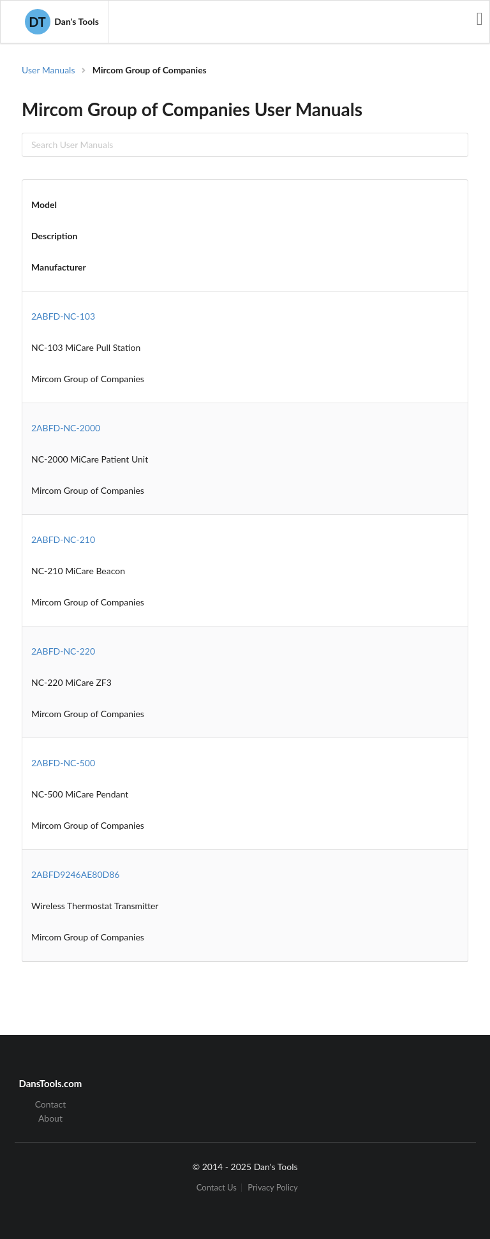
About (50, 1118)
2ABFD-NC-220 (63, 651)
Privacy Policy (272, 1187)
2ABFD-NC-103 (63, 316)
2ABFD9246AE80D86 (75, 874)
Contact (50, 1104)
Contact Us (217, 1187)
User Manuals (48, 69)
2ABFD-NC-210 (63, 539)
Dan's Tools (62, 21)
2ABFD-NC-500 (63, 762)
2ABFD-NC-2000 (65, 427)
